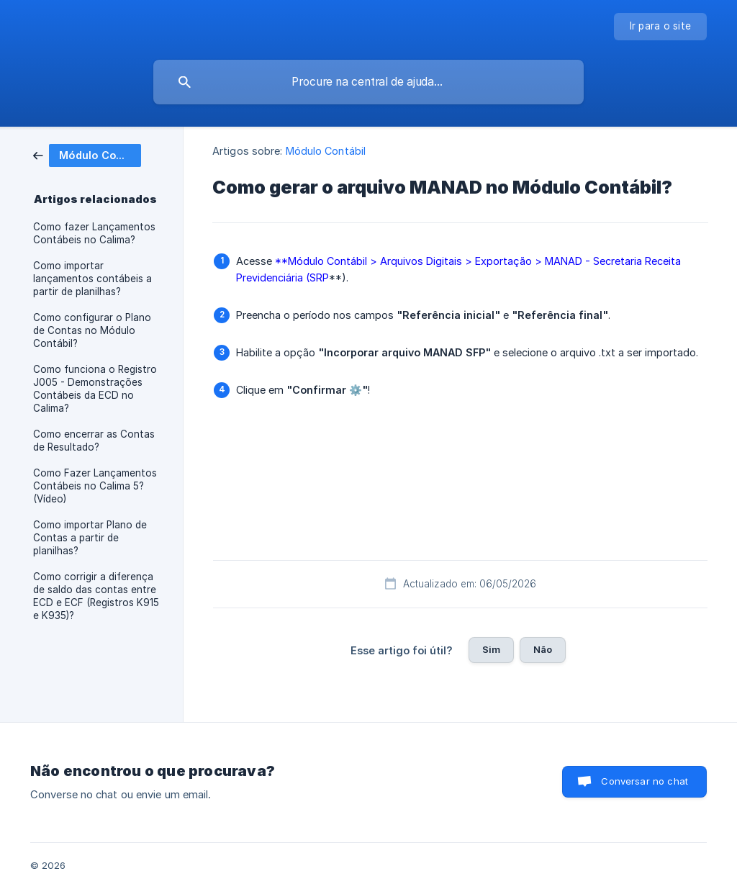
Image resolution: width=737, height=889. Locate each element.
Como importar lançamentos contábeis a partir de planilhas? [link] (92, 278)
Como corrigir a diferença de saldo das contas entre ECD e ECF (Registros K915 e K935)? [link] (96, 596)
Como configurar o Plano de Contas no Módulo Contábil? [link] (92, 330)
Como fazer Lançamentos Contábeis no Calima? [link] (94, 233)
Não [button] (542, 649)
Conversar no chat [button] (644, 781)
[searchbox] (368, 82)
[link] (87, 154)
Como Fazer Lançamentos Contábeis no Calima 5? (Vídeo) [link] (95, 486)
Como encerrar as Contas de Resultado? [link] (94, 440)
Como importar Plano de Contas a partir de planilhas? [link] (90, 537)
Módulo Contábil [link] (326, 151)
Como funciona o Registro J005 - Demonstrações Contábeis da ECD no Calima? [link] (95, 389)
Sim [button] (491, 649)
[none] (660, 26)
